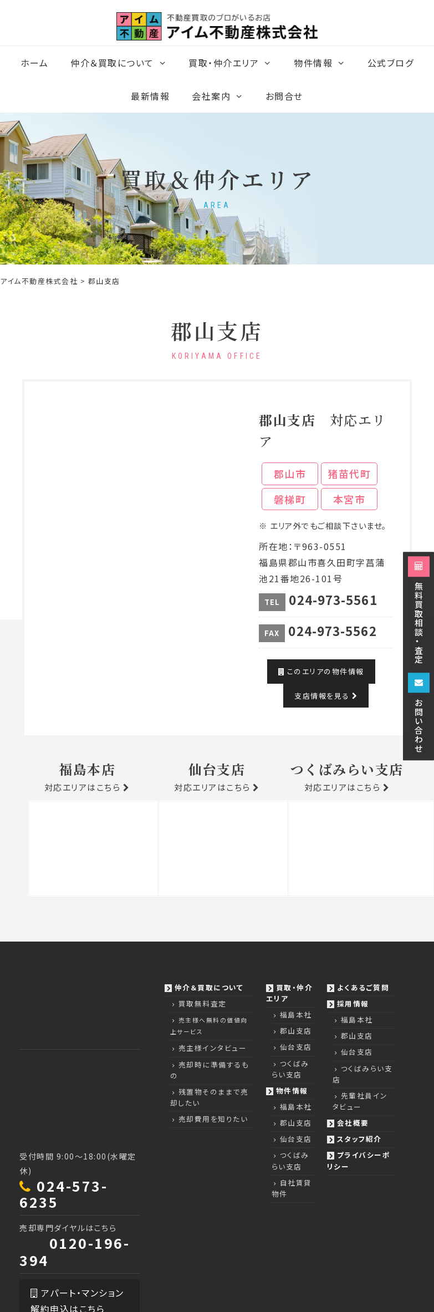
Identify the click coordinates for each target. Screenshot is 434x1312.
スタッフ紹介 (359, 1138)
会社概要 (353, 1122)
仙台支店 (296, 1046)
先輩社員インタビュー (360, 1101)
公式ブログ (390, 62)
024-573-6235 (63, 1194)
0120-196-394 (74, 1251)
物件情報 (325, 62)
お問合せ (284, 96)
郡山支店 (296, 1030)
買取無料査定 (202, 1003)
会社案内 (223, 96)
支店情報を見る (326, 695)
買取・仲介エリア (235, 62)
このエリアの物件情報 (321, 671)
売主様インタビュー (212, 1048)
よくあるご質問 (363, 987)
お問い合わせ (419, 713)
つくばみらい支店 (290, 1069)
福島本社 (296, 1014)
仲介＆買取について (123, 62)
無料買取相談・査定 (419, 610)
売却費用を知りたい (213, 1118)
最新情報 (150, 96)
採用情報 (353, 1003)
